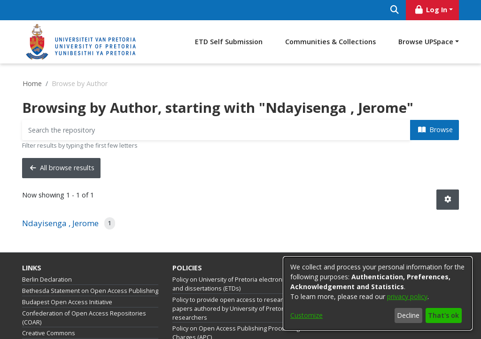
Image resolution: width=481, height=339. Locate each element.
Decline (408, 315)
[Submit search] (394, 10)
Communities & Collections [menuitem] (330, 41)
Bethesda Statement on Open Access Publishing (90, 291)
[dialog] (378, 293)
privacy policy (407, 296)
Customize (306, 315)
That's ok (443, 315)
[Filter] (216, 130)
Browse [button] (435, 129)
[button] (447, 199)
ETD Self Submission (229, 41)
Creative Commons (48, 333)
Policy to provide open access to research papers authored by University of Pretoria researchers (230, 309)
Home (32, 83)
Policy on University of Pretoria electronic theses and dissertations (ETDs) (240, 284)
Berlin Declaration (47, 280)
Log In (431, 9)
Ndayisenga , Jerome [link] (60, 223)
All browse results (62, 167)
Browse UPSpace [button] (425, 41)
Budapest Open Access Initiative (67, 302)
